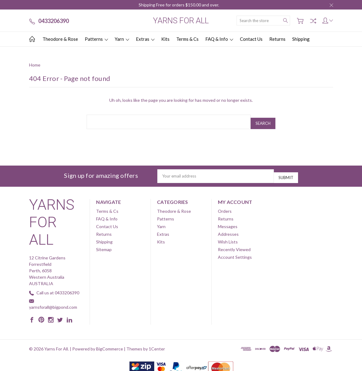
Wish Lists (228, 236)
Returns (277, 39)
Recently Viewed (234, 244)
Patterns (96, 39)
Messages (227, 221)
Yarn (122, 39)
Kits (165, 39)
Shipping (301, 39)
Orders (225, 205)
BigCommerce (109, 343)
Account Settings (235, 251)
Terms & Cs (187, 39)
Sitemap (104, 244)
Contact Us (251, 39)
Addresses (228, 228)
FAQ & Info (219, 39)
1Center (157, 343)
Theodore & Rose (60, 39)
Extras (145, 39)
